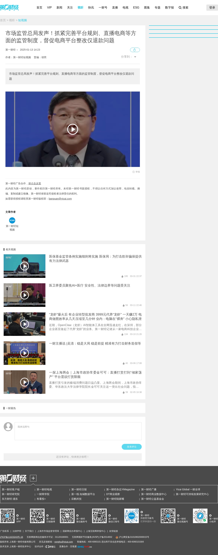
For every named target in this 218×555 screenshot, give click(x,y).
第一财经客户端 (11, 489)
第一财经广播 (148, 489)
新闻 (59, 7)
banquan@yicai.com (60, 198)
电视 (125, 7)
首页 (39, 7)
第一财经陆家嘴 (115, 498)
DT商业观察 (113, 494)
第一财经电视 (44, 489)
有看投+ (41, 498)
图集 (147, 7)
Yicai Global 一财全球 (188, 489)
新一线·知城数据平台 (83, 494)
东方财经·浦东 (10, 498)
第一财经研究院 (11, 494)
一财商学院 (43, 494)
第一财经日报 (79, 489)
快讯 (91, 7)
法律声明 (17, 531)
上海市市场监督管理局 (48, 531)
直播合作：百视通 (68, 546)
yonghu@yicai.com (63, 541)
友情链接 (113, 531)
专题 (157, 7)
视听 (80, 7)
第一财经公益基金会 (152, 498)
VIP (49, 7)
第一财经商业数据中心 (154, 494)
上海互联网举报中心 (96, 531)
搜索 (185, 7)
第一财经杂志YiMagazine (120, 489)
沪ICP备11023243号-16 (11, 537)
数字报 (169, 7)
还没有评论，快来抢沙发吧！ (72, 456)
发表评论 (131, 446)
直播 (115, 7)
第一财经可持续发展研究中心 (192, 494)
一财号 (103, 7)
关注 (70, 7)
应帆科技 (76, 498)
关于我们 (29, 531)
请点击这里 (34, 183)
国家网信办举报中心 (72, 531)
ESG (136, 7)
